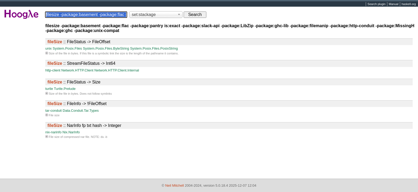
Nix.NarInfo (71, 132)
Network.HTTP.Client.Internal (116, 70)
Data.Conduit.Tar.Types (81, 111)
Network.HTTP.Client (77, 70)
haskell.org (408, 4)
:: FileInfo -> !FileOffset (77, 103)
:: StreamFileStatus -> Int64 (81, 63)
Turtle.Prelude (64, 89)
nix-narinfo (53, 132)
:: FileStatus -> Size (74, 82)
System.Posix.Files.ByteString (106, 48)
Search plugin (377, 4)
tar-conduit (53, 111)
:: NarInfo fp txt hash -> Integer (84, 125)
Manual (393, 4)
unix (48, 48)
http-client (52, 70)
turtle (49, 89)
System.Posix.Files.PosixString (154, 48)
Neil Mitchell (174, 185)
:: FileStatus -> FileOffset (78, 41)
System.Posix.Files (67, 48)
